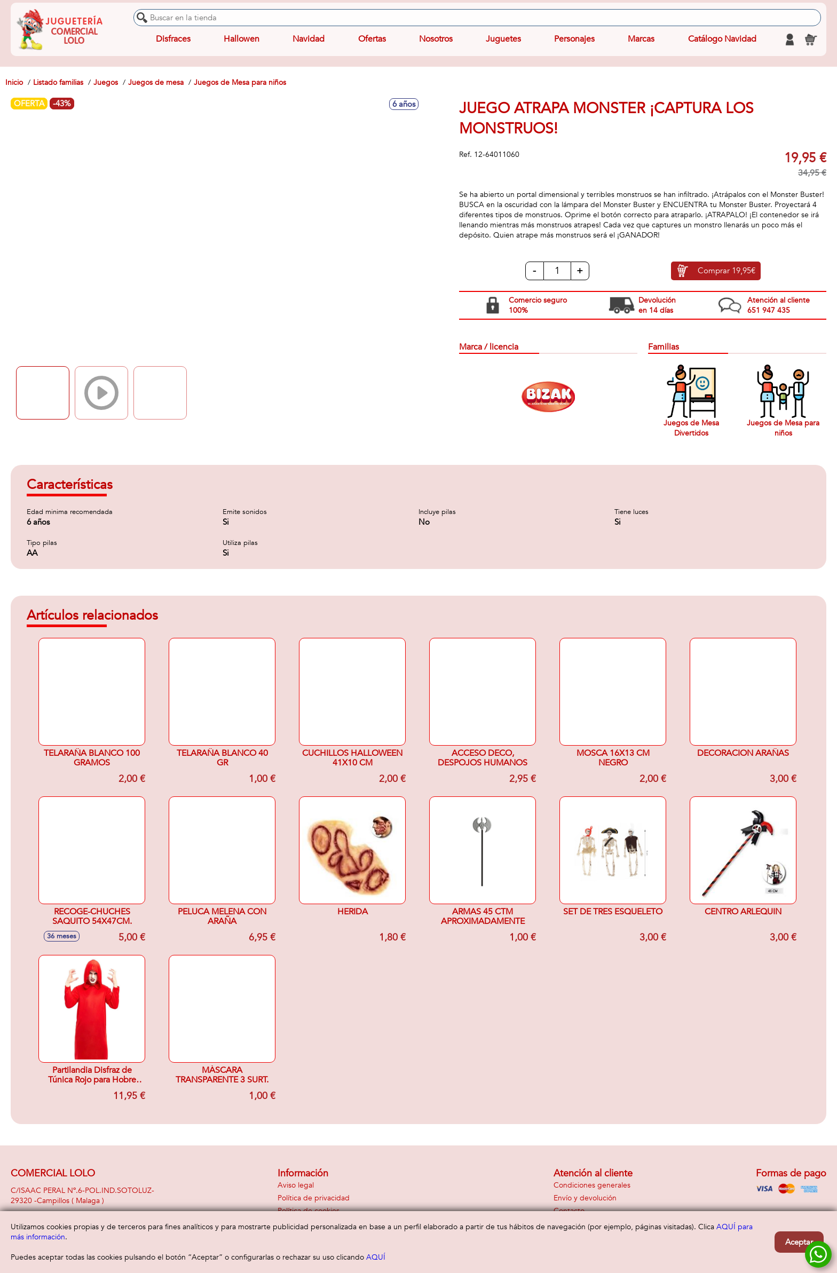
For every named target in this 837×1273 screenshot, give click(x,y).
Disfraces (173, 39)
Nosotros (435, 39)
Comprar (726, 271)
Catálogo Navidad (722, 39)
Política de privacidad (314, 1198)
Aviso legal (296, 1185)
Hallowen (241, 39)
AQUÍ (375, 1257)
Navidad (309, 39)
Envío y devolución (585, 1198)
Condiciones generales (592, 1185)
